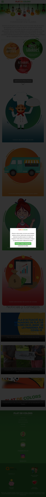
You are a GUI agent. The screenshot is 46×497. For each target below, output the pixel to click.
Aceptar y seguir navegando (23, 225)
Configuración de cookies (23, 227)
